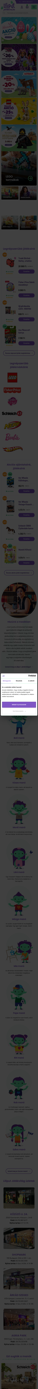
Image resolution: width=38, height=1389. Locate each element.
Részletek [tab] (19, 681)
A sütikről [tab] (31, 681)
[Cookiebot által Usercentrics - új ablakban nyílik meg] (28, 676)
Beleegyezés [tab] (7, 681)
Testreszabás (19, 711)
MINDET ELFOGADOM (19, 704)
